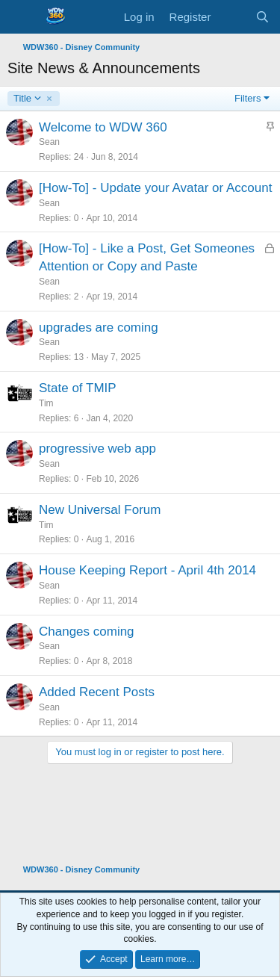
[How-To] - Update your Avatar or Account (155, 188)
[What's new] (232, 17)
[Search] (262, 17)
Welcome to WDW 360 (103, 127)
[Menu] (20, 17)
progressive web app (97, 448)
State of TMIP (77, 388)
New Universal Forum (100, 510)
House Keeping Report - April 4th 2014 (147, 570)
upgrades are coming (98, 327)
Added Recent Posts (97, 692)
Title (28, 98)
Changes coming (86, 631)
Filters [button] (247, 98)
